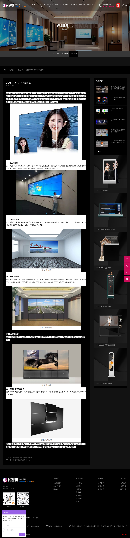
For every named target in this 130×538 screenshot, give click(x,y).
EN (126, 5)
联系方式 (123, 489)
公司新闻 (56, 54)
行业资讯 (65, 54)
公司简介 (123, 483)
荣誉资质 (123, 486)
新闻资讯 (82, 4)
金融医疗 (79, 489)
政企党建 (79, 498)
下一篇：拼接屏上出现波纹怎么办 (18, 460)
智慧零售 (79, 486)
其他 (77, 501)
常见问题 (74, 54)
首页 (33, 4)
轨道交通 (79, 495)
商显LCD (58, 4)
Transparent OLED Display (30, 518)
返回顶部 (124, 534)
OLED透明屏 (41, 5)
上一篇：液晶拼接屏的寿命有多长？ (19, 458)
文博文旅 (79, 492)
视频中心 (66, 4)
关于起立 (90, 4)
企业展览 (79, 483)
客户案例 (74, 4)
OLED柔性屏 (49, 5)
